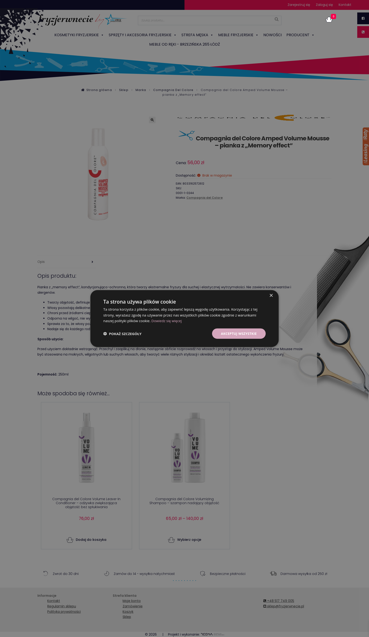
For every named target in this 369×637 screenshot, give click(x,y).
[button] (122, 334)
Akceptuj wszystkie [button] (239, 333)
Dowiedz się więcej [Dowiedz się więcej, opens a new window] (166, 320)
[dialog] (184, 318)
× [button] (271, 295)
